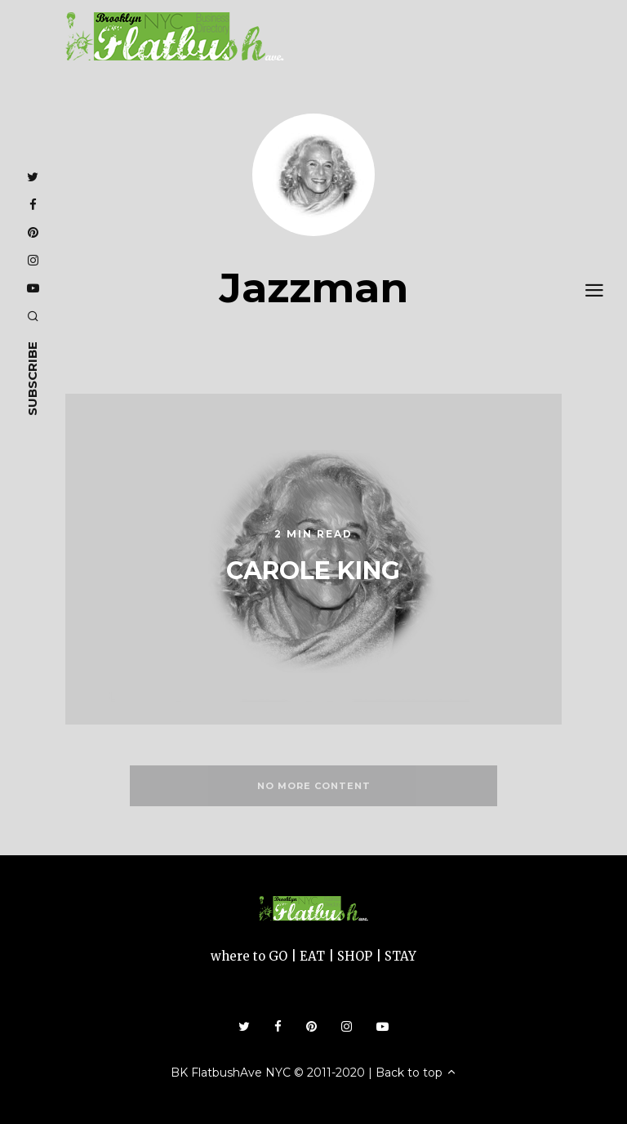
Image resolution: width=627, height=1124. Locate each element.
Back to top (416, 1072)
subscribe (32, 378)
